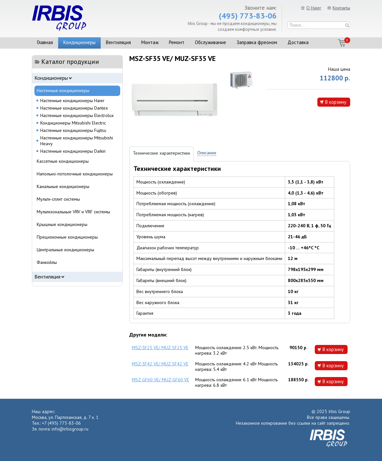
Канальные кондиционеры (63, 186)
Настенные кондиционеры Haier (72, 100)
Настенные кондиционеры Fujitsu (73, 130)
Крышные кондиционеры (62, 224)
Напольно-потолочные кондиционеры (75, 174)
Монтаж (150, 42)
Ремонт (177, 42)
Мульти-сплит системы (58, 199)
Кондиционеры (79, 42)
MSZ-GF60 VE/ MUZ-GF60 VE (160, 380)
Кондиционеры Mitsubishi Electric (73, 123)
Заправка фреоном (256, 42)
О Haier (313, 8)
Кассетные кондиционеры (63, 161)
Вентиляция (118, 42)
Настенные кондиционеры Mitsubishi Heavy (76, 141)
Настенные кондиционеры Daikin (73, 151)
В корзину (335, 102)
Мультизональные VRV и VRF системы (73, 212)
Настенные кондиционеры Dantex (74, 108)
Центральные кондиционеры (65, 250)
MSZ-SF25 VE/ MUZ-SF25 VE (160, 347)
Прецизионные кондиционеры (67, 237)
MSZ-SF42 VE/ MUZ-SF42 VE (160, 364)
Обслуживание (210, 42)
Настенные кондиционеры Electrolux (77, 115)
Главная (45, 42)
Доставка (298, 42)
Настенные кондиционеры (63, 90)
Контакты (341, 8)
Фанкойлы (47, 262)
